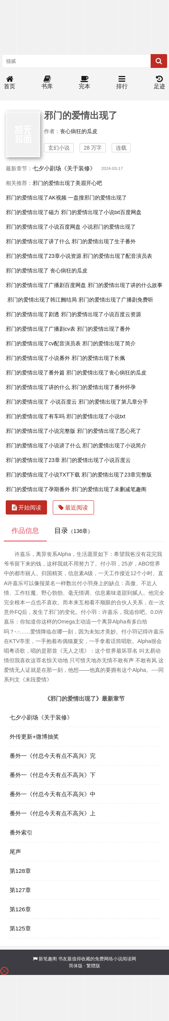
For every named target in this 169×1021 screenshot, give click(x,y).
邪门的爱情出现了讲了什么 (38, 241)
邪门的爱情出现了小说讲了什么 (43, 445)
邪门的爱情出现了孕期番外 (38, 489)
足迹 (159, 82)
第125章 (20, 928)
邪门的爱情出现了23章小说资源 (43, 256)
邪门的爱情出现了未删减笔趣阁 (109, 489)
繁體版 (93, 965)
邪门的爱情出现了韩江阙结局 (42, 300)
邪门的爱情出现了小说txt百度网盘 (101, 212)
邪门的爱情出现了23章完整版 (116, 475)
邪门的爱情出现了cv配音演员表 (43, 343)
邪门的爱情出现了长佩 (98, 358)
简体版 (76, 965)
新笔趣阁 (48, 959)
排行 (122, 82)
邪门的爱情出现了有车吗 (35, 416)
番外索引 (21, 832)
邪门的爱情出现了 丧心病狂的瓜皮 (47, 270)
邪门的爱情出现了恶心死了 (109, 431)
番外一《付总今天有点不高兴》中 (53, 794)
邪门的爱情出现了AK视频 (36, 198)
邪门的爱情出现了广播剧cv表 (40, 329)
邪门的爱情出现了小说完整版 (40, 431)
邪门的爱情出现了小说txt (95, 416)
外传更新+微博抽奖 (34, 736)
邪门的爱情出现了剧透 (32, 314)
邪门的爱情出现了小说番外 (38, 358)
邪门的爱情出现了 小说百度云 (41, 402)
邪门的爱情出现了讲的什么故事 (125, 285)
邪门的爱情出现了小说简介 (114, 445)
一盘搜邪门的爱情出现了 (97, 198)
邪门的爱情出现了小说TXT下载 (43, 475)
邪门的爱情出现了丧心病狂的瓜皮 (106, 372)
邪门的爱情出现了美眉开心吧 (67, 183)
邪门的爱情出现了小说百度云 (96, 460)
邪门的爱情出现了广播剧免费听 (115, 300)
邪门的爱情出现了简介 (109, 343)
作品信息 (25, 530)
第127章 (20, 890)
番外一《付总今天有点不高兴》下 (53, 775)
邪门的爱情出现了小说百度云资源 (101, 314)
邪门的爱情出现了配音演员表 (117, 256)
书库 (47, 82)
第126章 (20, 909)
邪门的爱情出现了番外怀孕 (104, 387)
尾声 (15, 851)
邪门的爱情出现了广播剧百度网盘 (46, 285)
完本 (84, 82)
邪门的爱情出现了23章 (33, 460)
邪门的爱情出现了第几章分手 (113, 402)
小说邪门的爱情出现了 (109, 227)
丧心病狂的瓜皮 (79, 131)
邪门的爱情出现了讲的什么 (38, 387)
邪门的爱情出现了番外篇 (35, 372)
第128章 (20, 871)
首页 (9, 82)
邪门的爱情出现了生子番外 (104, 241)
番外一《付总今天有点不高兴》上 (53, 813)
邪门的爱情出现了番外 (103, 329)
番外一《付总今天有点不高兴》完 (53, 755)
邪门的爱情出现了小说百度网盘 (43, 227)
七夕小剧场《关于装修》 (64, 168)
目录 (73, 530)
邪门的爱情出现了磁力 (32, 212)
